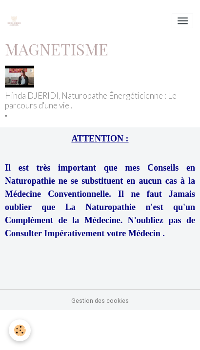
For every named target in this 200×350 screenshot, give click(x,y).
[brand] (16, 21)
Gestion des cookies (100, 301)
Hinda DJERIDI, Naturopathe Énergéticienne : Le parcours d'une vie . (91, 100)
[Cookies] (20, 330)
